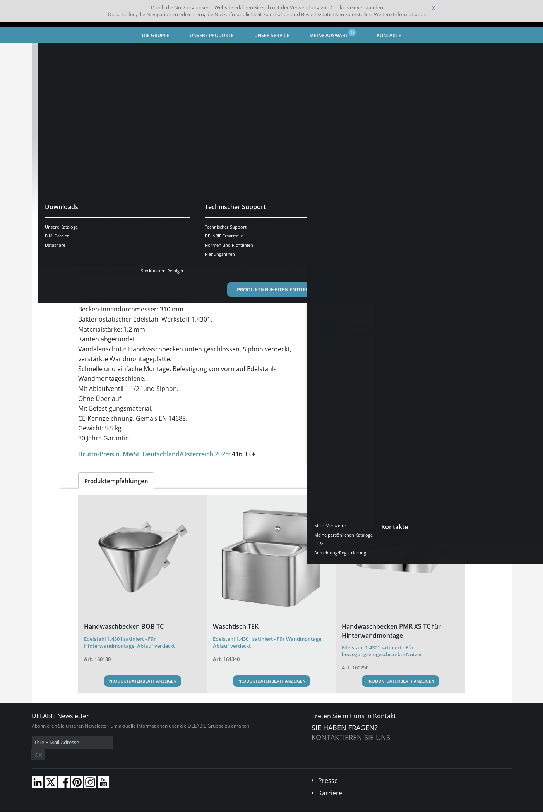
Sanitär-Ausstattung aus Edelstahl (158, 52)
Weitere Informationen (400, 14)
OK (154, 742)
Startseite (52, 52)
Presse (328, 769)
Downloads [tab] (193, 234)
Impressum (153, 806)
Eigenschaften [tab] (144, 234)
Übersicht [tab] (98, 234)
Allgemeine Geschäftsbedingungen (101, 806)
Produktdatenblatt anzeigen (142, 681)
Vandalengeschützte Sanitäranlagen (248, 52)
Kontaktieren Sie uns (351, 737)
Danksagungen (186, 806)
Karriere (330, 781)
